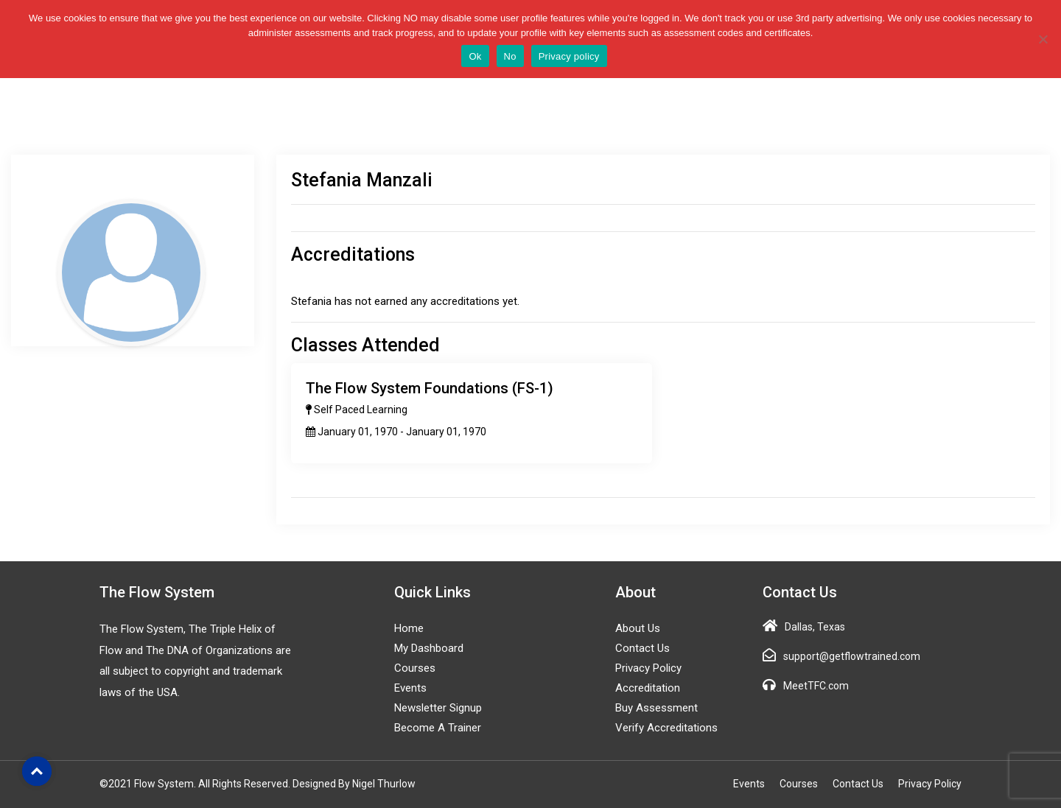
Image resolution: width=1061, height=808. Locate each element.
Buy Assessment (656, 707)
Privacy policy (569, 56)
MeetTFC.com (816, 686)
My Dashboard (428, 648)
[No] (1042, 39)
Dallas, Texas (815, 627)
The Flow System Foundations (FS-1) (429, 388)
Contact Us (642, 648)
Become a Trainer (437, 727)
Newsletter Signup (438, 707)
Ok (475, 56)
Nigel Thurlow (384, 784)
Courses (414, 668)
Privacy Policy (648, 668)
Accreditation (647, 688)
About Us (637, 628)
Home (409, 628)
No (510, 56)
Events (410, 688)
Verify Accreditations (666, 727)
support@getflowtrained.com (851, 656)
